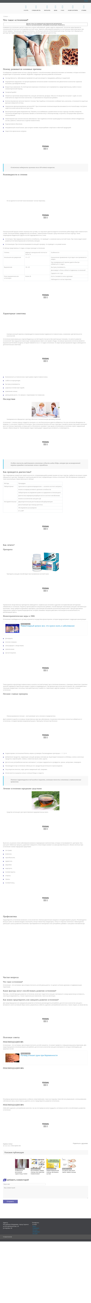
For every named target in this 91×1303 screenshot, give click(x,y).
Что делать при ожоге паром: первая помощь (69, 1171)
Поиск (86, 1)
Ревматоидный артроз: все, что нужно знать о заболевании (48, 626)
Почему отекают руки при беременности (39, 1055)
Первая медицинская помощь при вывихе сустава (52, 1172)
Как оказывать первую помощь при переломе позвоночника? (37, 1172)
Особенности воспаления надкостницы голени (21, 1172)
